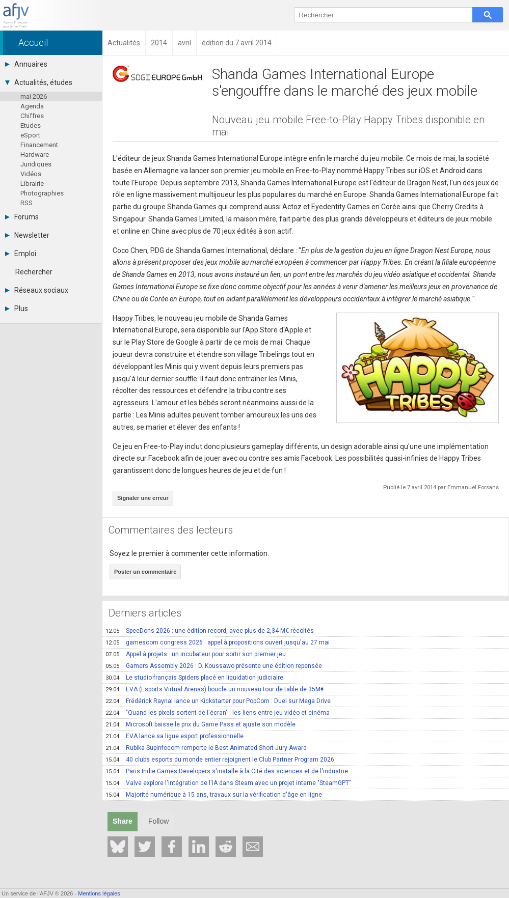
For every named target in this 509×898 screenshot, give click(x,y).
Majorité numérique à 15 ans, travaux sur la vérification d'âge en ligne (213, 794)
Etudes (30, 125)
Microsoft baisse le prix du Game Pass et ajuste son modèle (200, 724)
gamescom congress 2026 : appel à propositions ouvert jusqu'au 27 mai (217, 642)
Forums (22, 217)
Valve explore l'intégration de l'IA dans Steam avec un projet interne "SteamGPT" (228, 783)
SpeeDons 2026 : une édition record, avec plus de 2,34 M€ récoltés (209, 630)
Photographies (42, 193)
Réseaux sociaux (36, 290)
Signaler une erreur (143, 498)
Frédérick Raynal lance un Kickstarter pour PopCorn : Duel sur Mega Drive (218, 701)
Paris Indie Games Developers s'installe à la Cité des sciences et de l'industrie (226, 771)
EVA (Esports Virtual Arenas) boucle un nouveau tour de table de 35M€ (214, 689)
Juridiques (35, 164)
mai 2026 (33, 96)
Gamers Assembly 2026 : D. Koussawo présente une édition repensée (213, 665)
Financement (39, 145)
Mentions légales (99, 893)
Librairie (32, 183)
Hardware (34, 154)
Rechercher (33, 272)
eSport (30, 135)
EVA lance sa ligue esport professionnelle (174, 736)
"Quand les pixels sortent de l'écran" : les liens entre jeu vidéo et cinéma (217, 712)
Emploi (20, 253)
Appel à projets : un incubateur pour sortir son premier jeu (195, 654)
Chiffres (32, 116)
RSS (26, 203)
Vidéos (30, 174)
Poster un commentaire (145, 572)
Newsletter (27, 235)
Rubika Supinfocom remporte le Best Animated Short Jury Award (206, 747)
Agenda (32, 106)
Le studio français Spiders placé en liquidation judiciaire (194, 677)
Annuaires (26, 64)
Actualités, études (38, 82)
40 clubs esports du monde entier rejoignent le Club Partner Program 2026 (219, 759)
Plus (16, 308)
